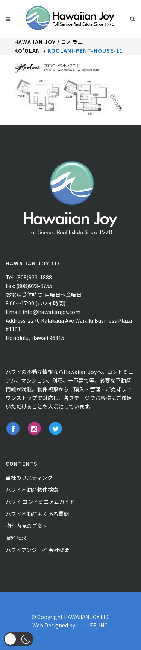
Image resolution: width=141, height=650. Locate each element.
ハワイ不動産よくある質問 (37, 513)
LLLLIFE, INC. (92, 625)
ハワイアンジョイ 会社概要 (38, 550)
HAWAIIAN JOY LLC (87, 617)
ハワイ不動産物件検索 (32, 489)
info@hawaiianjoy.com (51, 312)
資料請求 (16, 538)
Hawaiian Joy (35, 42)
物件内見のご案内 (27, 525)
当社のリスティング (29, 477)
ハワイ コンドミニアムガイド (40, 501)
